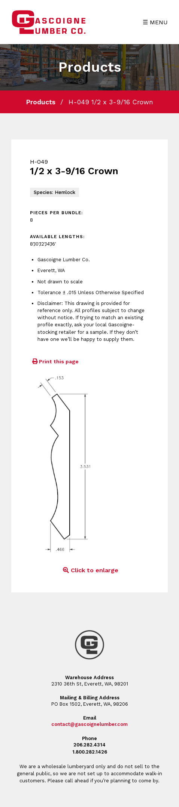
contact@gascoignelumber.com (89, 724)
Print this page (54, 361)
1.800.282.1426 (89, 752)
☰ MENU (155, 22)
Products (40, 102)
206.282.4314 (89, 745)
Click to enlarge (89, 570)
